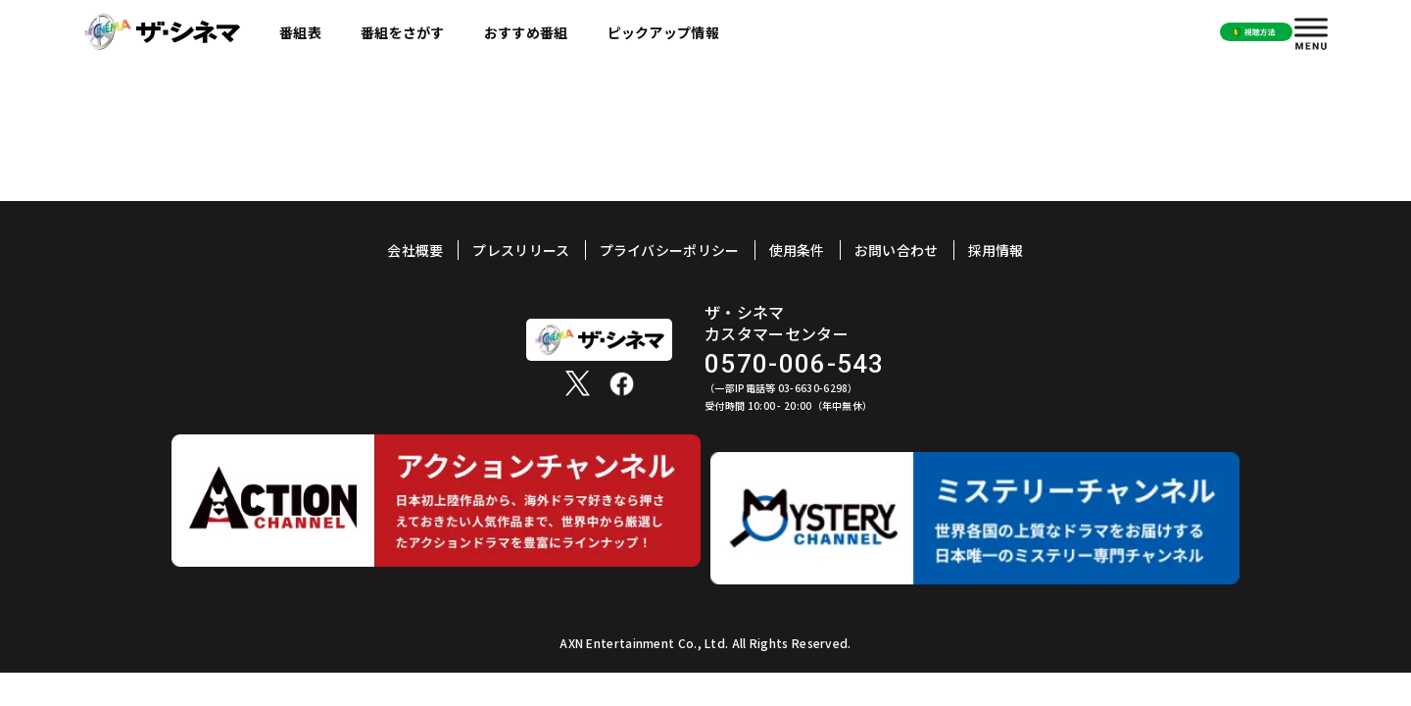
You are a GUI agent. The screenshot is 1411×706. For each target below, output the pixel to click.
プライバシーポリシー (670, 250)
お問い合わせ (896, 250)
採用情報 (996, 250)
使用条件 (797, 250)
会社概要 (415, 250)
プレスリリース (520, 250)
